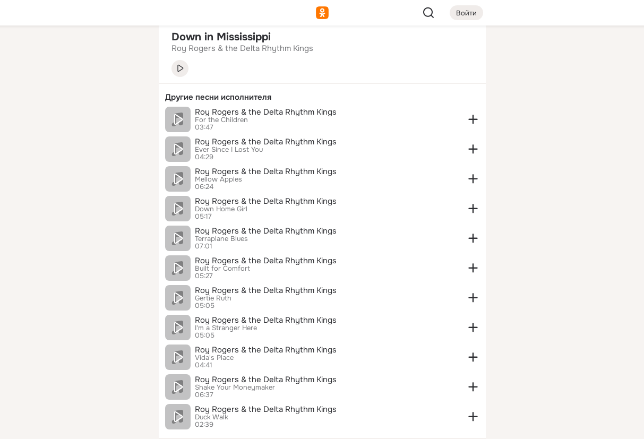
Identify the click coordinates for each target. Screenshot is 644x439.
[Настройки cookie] (80, 425)
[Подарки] (33, 144)
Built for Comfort (222, 268)
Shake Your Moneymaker (235, 387)
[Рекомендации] (79, 191)
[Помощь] (33, 191)
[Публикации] (33, 97)
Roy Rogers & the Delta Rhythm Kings (266, 112)
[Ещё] (80, 357)
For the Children (221, 120)
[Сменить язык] (80, 379)
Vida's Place (214, 357)
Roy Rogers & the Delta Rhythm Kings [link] (242, 48)
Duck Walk (211, 417)
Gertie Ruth (213, 298)
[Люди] (79, 97)
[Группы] (126, 51)
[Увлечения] (79, 51)
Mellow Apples (218, 179)
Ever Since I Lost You (229, 149)
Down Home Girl (221, 209)
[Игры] (126, 144)
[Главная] (33, 51)
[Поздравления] (79, 144)
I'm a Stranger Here (226, 328)
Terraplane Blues (221, 239)
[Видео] (126, 97)
